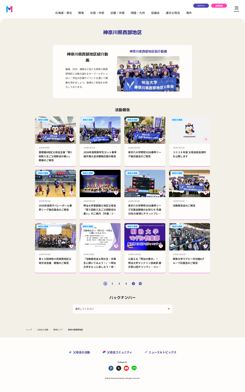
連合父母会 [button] (173, 13)
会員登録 (219, 5)
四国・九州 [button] (138, 13)
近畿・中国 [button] (117, 13)
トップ (29, 329)
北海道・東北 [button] (63, 13)
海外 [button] (189, 13)
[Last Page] (140, 283)
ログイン (201, 5)
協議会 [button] (155, 13)
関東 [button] (81, 13)
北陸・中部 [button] (97, 13)
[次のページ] (133, 283)
